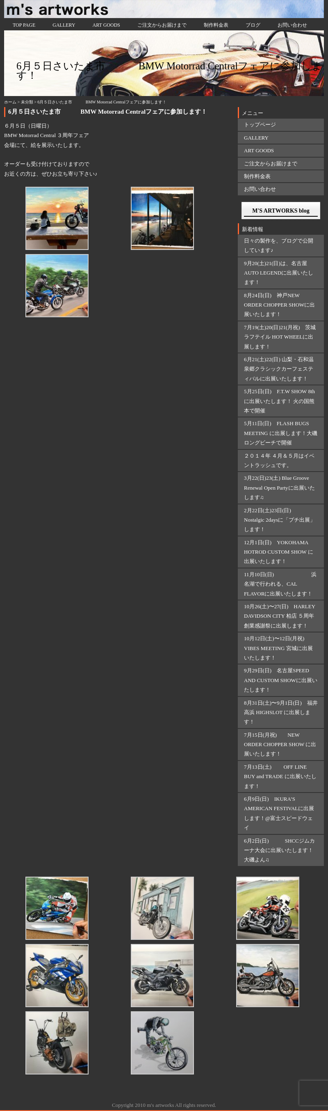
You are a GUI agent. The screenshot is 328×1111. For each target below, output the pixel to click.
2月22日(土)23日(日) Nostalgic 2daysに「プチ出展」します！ (279, 520)
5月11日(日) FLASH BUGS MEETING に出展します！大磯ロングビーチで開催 (280, 433)
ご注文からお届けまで (162, 25)
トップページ (260, 124)
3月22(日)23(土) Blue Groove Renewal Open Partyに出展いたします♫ (279, 487)
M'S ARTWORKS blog (281, 211)
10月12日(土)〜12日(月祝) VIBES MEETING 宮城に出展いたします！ (278, 648)
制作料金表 (216, 25)
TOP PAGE (24, 25)
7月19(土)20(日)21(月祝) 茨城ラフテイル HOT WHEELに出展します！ (280, 337)
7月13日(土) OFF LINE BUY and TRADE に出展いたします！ (280, 776)
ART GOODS (106, 25)
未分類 (27, 102)
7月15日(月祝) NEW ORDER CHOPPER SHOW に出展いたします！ (280, 744)
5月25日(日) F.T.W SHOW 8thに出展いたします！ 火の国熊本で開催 (279, 401)
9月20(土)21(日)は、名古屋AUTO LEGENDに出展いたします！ (278, 273)
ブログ (253, 25)
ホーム (10, 102)
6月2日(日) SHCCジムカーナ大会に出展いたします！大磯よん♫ (279, 850)
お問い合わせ (292, 25)
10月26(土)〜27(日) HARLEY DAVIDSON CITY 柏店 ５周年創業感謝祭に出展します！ (279, 616)
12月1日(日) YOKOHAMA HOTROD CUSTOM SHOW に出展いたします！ (278, 552)
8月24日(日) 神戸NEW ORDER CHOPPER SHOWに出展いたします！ (279, 305)
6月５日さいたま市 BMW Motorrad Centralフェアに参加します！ (107, 111)
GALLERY (63, 25)
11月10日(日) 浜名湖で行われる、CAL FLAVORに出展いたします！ (280, 584)
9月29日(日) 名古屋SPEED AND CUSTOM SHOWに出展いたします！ (280, 680)
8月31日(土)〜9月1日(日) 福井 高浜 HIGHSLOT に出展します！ (281, 712)
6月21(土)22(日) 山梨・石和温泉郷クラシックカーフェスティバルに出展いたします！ (279, 369)
